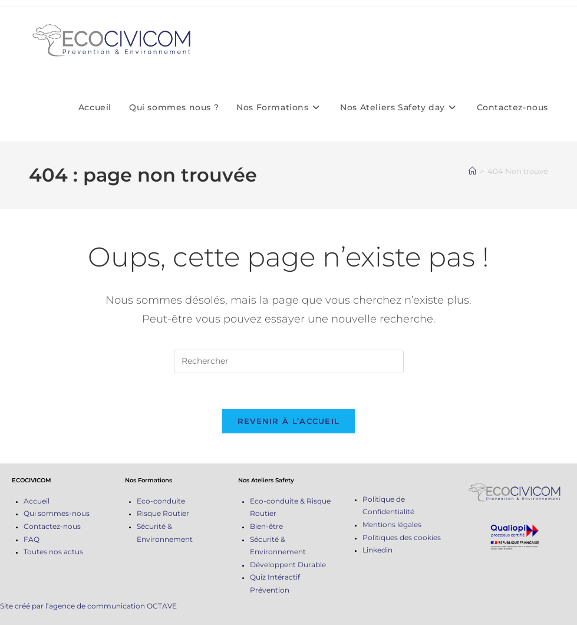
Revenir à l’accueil (289, 421)
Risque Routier (163, 513)
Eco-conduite (161, 500)
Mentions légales (391, 524)
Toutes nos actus (53, 551)
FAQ (31, 539)
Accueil (37, 500)
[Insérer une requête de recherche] (289, 361)
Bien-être (266, 526)
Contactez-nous (52, 526)
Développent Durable (288, 564)
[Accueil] (472, 171)
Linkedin (377, 549)
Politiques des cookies (401, 537)
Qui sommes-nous (57, 513)
